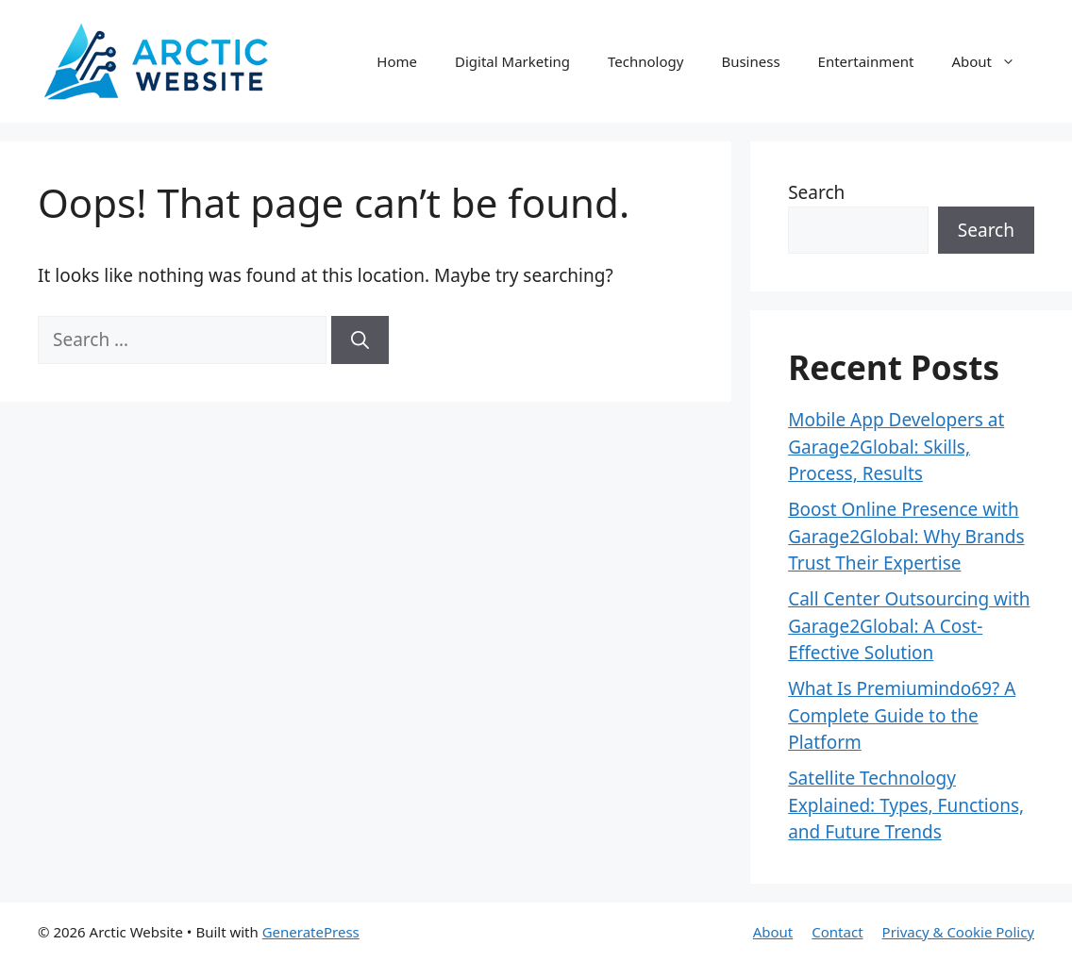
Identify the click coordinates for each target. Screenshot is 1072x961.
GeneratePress (311, 931)
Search (816, 192)
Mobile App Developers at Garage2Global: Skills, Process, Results (896, 446)
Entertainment (866, 61)
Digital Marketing (512, 61)
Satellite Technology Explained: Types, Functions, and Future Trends (906, 805)
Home (397, 61)
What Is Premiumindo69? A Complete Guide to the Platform (901, 715)
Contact (837, 931)
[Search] (360, 340)
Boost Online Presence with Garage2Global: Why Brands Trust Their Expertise (906, 536)
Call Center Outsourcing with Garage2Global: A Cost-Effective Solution (909, 626)
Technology (645, 61)
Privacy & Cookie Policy (958, 931)
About (992, 61)
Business (750, 61)
